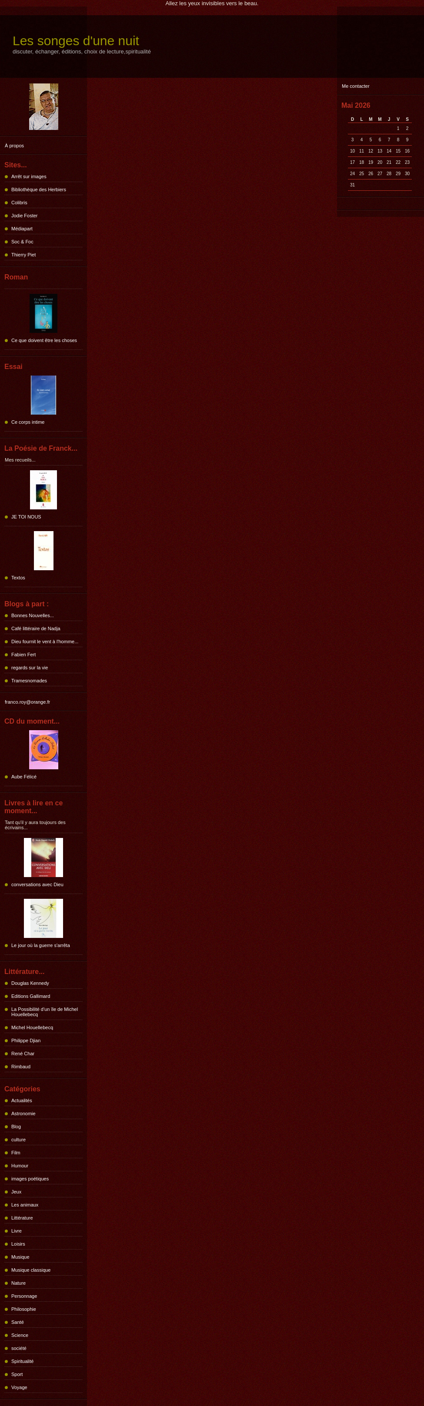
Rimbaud (20, 1066)
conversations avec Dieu (37, 884)
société (19, 1348)
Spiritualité (22, 1361)
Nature (18, 1283)
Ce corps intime (27, 422)
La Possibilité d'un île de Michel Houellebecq (44, 1012)
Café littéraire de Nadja (35, 628)
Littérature (22, 1217)
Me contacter (356, 86)
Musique (20, 1257)
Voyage (19, 1387)
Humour (19, 1165)
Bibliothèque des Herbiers (38, 189)
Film (15, 1152)
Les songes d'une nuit (76, 40)
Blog (16, 1126)
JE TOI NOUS (26, 516)
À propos (14, 145)
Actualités (21, 1100)
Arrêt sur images (29, 176)
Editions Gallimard (30, 996)
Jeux (16, 1191)
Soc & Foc (22, 241)
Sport (17, 1374)
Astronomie (23, 1113)
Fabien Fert (23, 654)
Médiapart (22, 228)
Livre (16, 1230)
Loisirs (18, 1243)
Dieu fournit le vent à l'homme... (44, 641)
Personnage (24, 1296)
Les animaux (24, 1204)
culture (18, 1139)
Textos (18, 577)
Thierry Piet (23, 254)
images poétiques (30, 1178)
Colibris (19, 202)
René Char (22, 1053)
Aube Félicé (24, 776)
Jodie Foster (24, 215)
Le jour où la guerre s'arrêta (40, 945)
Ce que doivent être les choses (44, 340)
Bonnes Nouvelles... (32, 615)
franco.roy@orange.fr (27, 702)
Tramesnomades (29, 680)
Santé (17, 1322)
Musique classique (31, 1270)
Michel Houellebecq (32, 1027)
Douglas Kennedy (30, 983)
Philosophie (23, 1309)
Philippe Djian (25, 1040)
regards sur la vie (29, 667)
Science (19, 1335)
